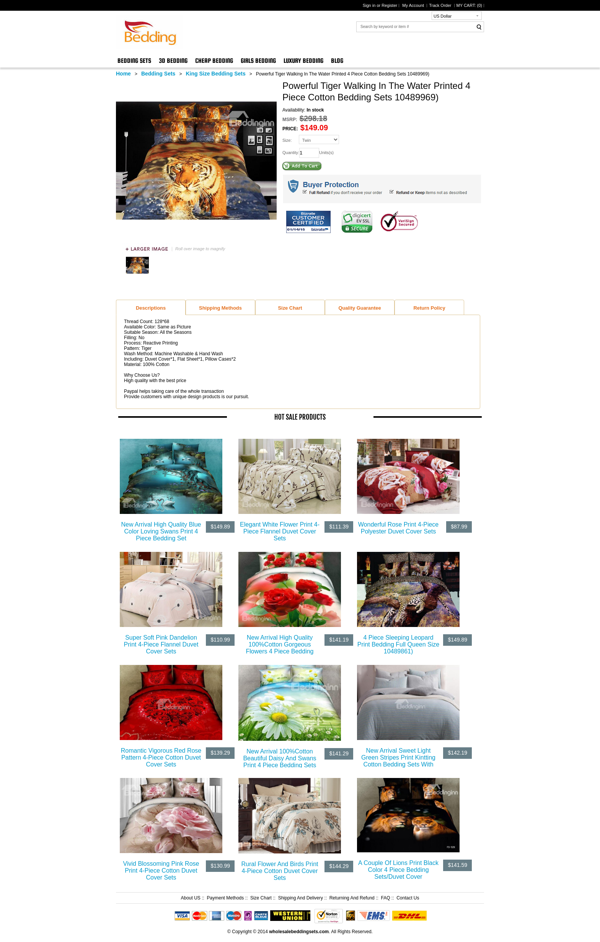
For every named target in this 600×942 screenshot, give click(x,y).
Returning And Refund (352, 898)
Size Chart (261, 898)
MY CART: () (469, 5)
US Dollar (443, 16)
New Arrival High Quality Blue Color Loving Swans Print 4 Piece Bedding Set (161, 531)
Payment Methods (225, 898)
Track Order (440, 5)
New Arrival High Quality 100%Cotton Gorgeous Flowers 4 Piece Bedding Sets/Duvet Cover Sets (280, 647)
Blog (337, 60)
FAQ (385, 898)
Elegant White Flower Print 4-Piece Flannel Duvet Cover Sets (280, 531)
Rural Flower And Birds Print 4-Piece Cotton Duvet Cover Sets (279, 871)
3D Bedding (173, 60)
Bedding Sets (134, 60)
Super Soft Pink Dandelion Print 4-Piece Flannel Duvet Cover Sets (161, 644)
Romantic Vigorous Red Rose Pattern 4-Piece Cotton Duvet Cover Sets (161, 757)
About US (190, 898)
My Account (413, 5)
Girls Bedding (258, 60)
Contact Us (407, 898)
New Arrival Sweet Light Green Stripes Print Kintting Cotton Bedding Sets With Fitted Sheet (398, 761)
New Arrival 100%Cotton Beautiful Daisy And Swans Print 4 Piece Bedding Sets (279, 758)
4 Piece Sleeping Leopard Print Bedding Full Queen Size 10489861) (398, 644)
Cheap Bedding (214, 60)
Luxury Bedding (303, 60)
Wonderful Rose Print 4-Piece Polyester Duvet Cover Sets (398, 528)
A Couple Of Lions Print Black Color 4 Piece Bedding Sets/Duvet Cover (398, 870)
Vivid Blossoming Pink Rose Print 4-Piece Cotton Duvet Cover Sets (161, 870)
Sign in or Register (380, 5)
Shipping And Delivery (300, 898)
